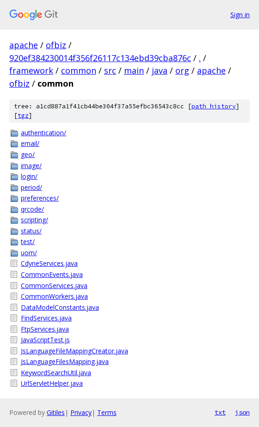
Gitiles (56, 412)
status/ (31, 230)
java (159, 70)
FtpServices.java (45, 329)
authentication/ (43, 132)
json (242, 412)
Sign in (240, 14)
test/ (28, 241)
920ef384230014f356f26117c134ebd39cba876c (100, 57)
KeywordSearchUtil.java (56, 372)
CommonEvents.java (52, 274)
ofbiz (56, 44)
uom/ (29, 252)
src (110, 70)
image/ (31, 165)
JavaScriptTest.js (45, 339)
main (134, 70)
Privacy (81, 412)
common (78, 70)
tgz (23, 115)
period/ (31, 187)
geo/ (28, 154)
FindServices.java (46, 318)
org (182, 70)
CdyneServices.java (49, 263)
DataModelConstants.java (60, 307)
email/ (30, 143)
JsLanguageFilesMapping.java (65, 361)
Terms (107, 412)
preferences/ (40, 198)
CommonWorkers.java (54, 296)
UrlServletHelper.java (52, 383)
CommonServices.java (54, 285)
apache (23, 44)
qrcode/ (32, 209)
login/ (29, 176)
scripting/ (34, 219)
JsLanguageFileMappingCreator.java (74, 350)
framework (31, 70)
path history (213, 106)
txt (220, 412)
